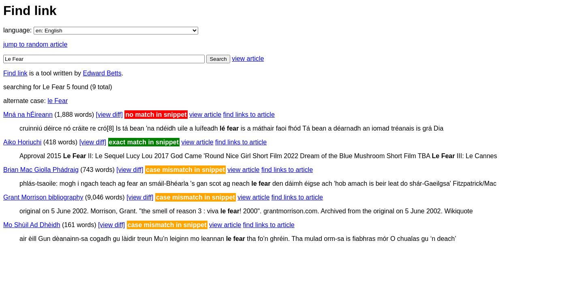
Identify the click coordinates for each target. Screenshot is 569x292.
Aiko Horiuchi (22, 142)
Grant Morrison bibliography (43, 197)
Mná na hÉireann (28, 114)
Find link (15, 73)
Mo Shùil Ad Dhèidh (31, 224)
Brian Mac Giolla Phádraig (41, 169)
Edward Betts (102, 73)
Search (218, 59)
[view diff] (109, 114)
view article (248, 58)
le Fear (57, 100)
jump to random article (35, 44)
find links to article (249, 114)
